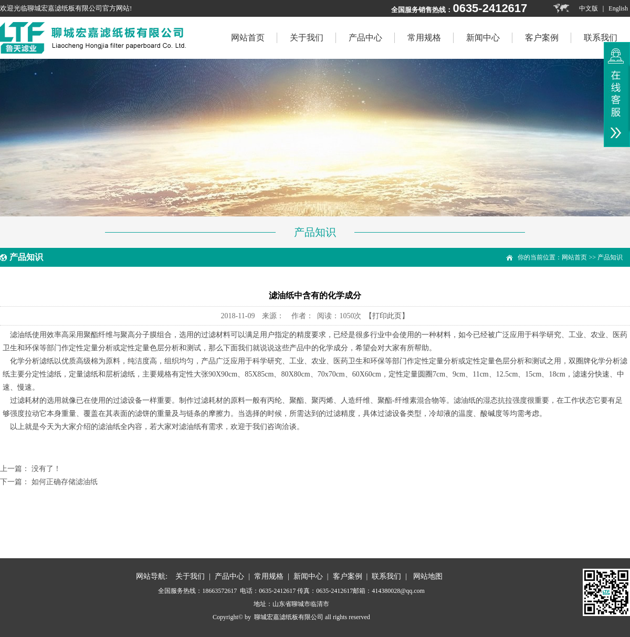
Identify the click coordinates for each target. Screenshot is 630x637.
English (618, 8)
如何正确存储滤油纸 (65, 482)
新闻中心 (483, 37)
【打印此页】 (387, 316)
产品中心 (365, 37)
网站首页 (574, 257)
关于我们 (306, 37)
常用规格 (424, 37)
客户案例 (542, 37)
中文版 (588, 8)
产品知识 (610, 257)
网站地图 (428, 576)
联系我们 (600, 37)
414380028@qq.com (398, 590)
